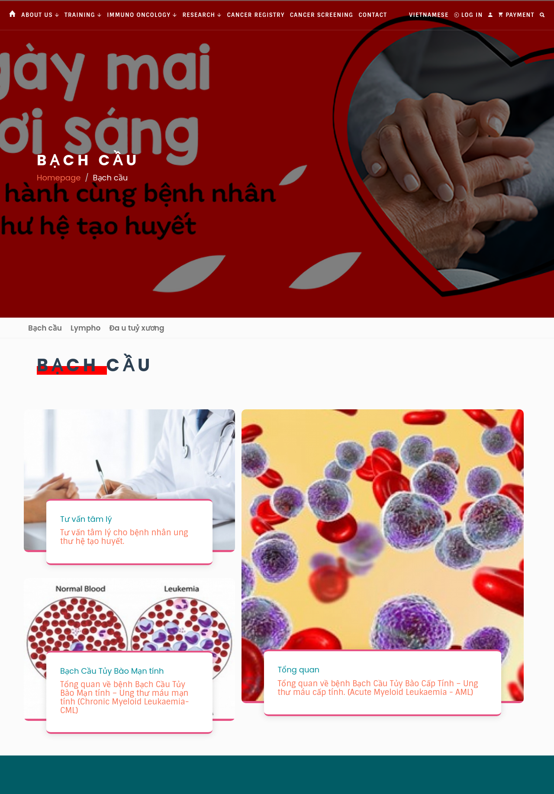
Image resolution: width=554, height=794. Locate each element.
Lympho (86, 328)
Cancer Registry (256, 15)
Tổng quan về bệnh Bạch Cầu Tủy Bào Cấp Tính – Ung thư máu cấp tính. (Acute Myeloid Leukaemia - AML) (378, 688)
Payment (516, 15)
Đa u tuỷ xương (136, 328)
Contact (372, 15)
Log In (468, 15)
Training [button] (83, 15)
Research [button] (202, 15)
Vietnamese (428, 15)
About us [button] (40, 15)
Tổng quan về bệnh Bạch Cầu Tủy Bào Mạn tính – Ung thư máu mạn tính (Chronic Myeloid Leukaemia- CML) (124, 697)
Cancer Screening (322, 15)
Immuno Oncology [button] (142, 15)
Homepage (59, 177)
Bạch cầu (45, 328)
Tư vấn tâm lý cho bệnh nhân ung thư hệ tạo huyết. (124, 536)
